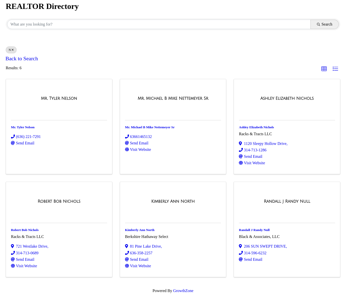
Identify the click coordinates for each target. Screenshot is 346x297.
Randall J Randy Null (254, 230)
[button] (324, 69)
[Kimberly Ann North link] (173, 201)
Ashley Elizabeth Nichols (256, 127)
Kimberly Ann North (140, 230)
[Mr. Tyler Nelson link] (59, 98)
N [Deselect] (11, 50)
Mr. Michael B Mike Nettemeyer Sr (150, 127)
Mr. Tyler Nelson (23, 127)
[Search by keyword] (159, 24)
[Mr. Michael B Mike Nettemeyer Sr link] (173, 98)
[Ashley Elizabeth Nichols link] (287, 98)
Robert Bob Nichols (25, 230)
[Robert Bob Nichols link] (59, 201)
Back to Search (21, 59)
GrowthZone (183, 291)
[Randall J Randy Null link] (287, 201)
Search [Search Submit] (324, 24)
